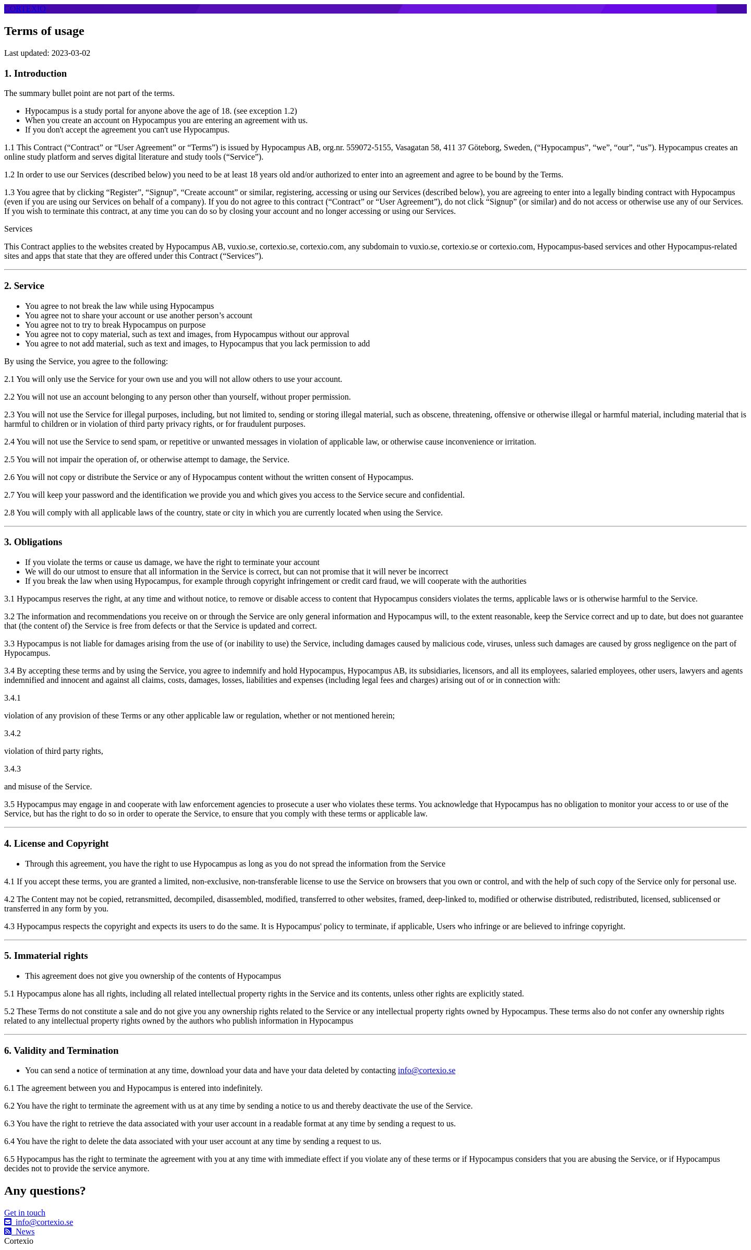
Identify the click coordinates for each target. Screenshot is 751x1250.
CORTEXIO (25, 8)
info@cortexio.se (426, 1070)
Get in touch (24, 1212)
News (19, 1231)
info (38, 1222)
